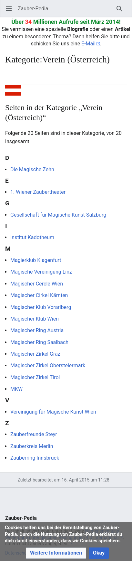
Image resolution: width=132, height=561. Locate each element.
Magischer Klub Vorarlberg (40, 307)
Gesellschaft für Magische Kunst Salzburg (58, 215)
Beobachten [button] (109, 80)
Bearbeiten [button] (124, 80)
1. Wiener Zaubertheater (38, 192)
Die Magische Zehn (32, 169)
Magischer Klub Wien (34, 319)
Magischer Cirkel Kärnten (39, 295)
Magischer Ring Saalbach (39, 342)
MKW (16, 389)
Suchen (121, 12)
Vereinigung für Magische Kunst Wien (53, 412)
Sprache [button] (12, 80)
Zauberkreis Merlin (31, 446)
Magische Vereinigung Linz (41, 272)
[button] (56, 553)
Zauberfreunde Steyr (33, 434)
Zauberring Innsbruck (34, 458)
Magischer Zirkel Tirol (35, 377)
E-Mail (88, 44)
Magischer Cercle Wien (36, 284)
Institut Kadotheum (32, 237)
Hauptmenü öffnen (10, 12)
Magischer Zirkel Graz (35, 354)
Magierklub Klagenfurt (35, 260)
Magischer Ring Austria (37, 330)
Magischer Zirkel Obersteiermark (47, 365)
